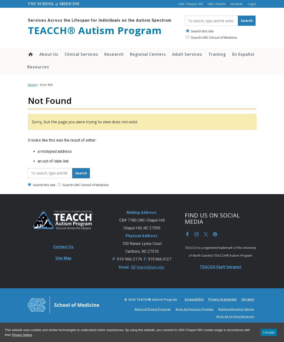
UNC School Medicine (53, 3)
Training (217, 54)
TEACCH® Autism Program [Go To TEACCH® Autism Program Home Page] (95, 30)
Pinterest (215, 234)
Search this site (200, 31)
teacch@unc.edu (151, 267)
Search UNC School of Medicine (211, 37)
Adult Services (187, 54)
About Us (48, 54)
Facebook (187, 234)
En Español (243, 54)
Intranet (237, 4)
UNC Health (216, 4)
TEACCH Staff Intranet (220, 267)
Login (252, 4)
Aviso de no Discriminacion (235, 316)
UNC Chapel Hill (190, 4)
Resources (38, 67)
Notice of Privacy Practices (153, 309)
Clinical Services (81, 54)
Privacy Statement (222, 299)
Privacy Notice (22, 335)
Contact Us (63, 246)
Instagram (196, 234)
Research (114, 54)
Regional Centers (148, 54)
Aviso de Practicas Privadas (195, 309)
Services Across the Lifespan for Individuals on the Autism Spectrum (100, 20)
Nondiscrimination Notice (236, 309)
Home (30, 54)
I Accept (268, 332)
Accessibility (194, 299)
